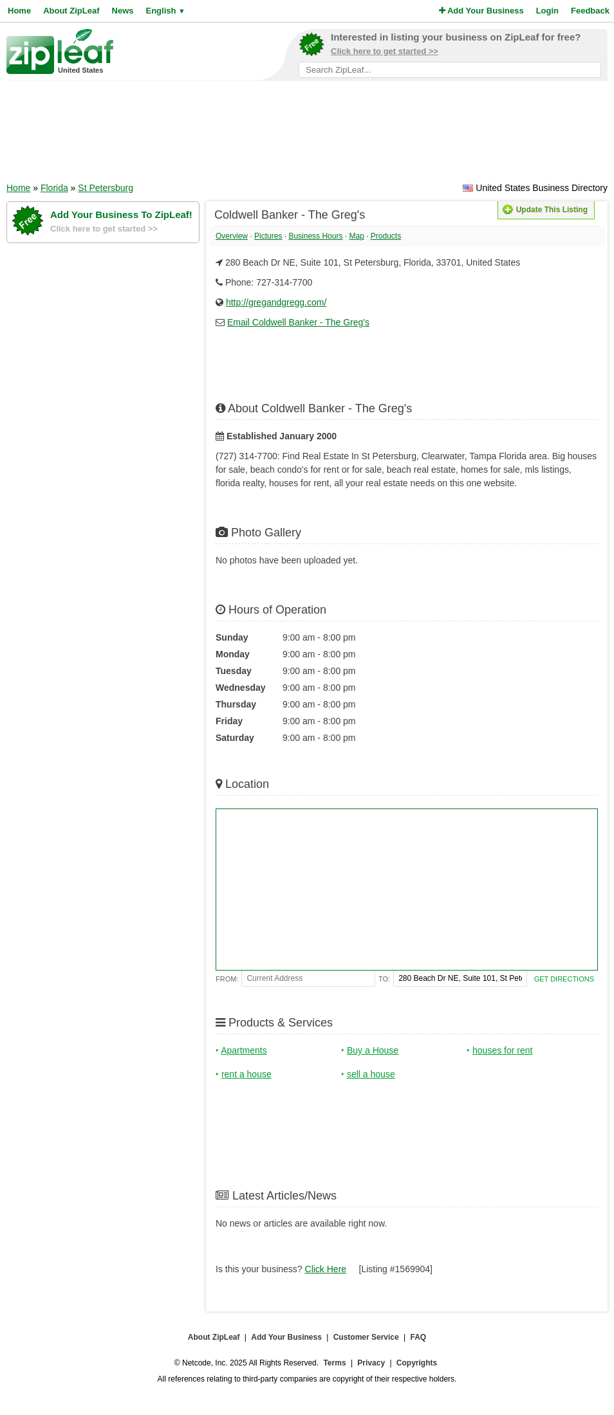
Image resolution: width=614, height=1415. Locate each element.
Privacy (371, 1362)
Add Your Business (481, 10)
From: (227, 979)
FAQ (419, 1337)
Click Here (326, 1269)
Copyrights (416, 1362)
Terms (334, 1362)
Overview (232, 236)
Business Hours (315, 236)
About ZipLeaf (71, 10)
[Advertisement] (307, 136)
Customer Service (366, 1337)
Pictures (268, 236)
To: (384, 979)
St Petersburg (105, 188)
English (165, 10)
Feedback (590, 10)
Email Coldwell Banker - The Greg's (298, 322)
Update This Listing (545, 210)
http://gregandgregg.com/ (276, 302)
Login (547, 10)
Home (19, 10)
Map (356, 236)
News (123, 10)
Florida (54, 188)
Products (386, 236)
